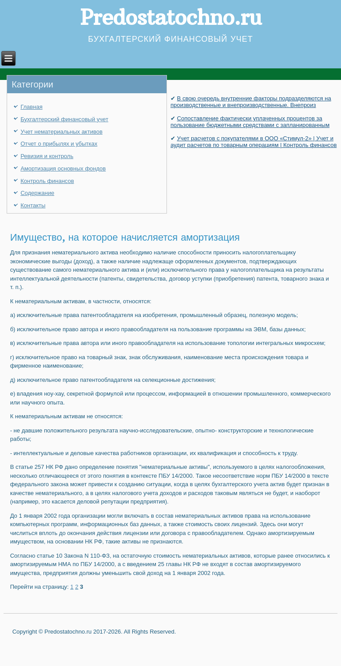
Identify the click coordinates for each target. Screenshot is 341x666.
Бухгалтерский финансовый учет (64, 119)
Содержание (37, 193)
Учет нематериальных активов (61, 131)
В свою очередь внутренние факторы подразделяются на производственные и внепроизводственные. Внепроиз (250, 101)
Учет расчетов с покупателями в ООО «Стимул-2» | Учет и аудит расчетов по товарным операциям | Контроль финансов (253, 141)
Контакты (32, 205)
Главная (31, 106)
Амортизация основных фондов (63, 168)
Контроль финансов (47, 181)
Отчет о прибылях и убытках (58, 143)
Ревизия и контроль (46, 156)
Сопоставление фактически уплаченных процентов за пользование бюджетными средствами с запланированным (249, 121)
